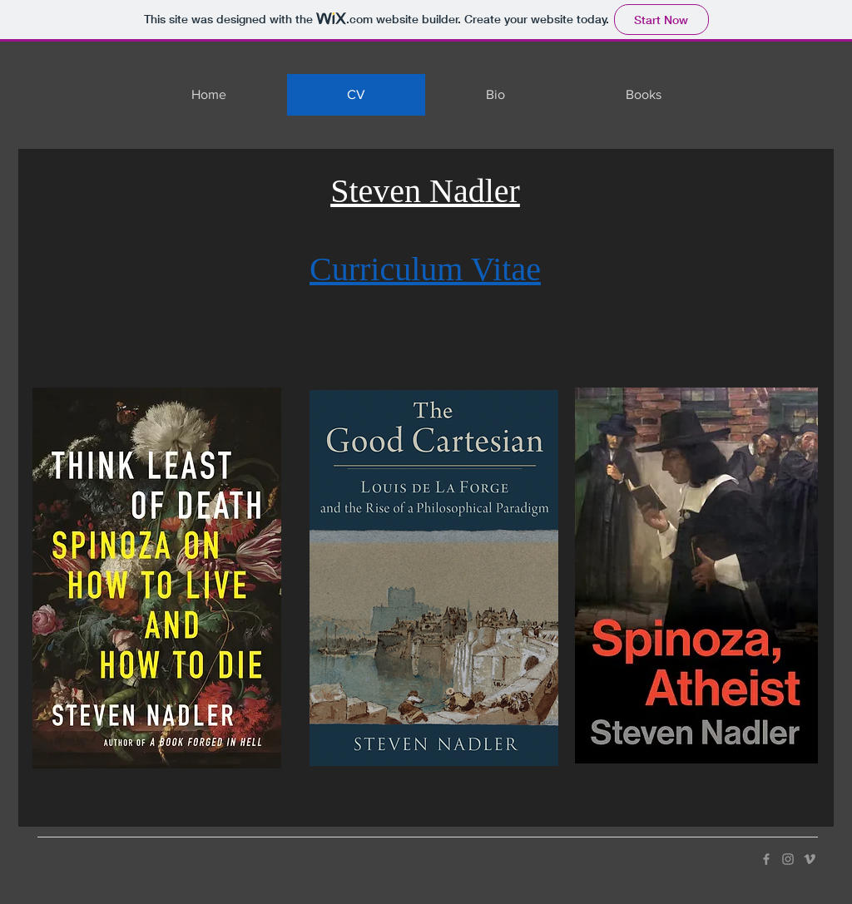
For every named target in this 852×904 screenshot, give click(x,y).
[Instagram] (787, 859)
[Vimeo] (809, 859)
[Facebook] (766, 859)
